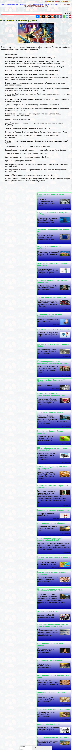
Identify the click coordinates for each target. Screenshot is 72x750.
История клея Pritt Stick (13, 421)
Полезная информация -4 (11, 698)
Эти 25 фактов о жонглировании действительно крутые (16, 591)
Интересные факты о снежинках (51, 609)
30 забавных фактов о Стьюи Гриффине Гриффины (50, 262)
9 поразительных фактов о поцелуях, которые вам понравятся (19, 531)
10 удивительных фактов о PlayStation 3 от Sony (14, 195)
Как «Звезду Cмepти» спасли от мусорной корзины (16, 571)
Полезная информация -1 (11, 696)
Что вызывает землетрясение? (16, 453)
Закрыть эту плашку (41, 748)
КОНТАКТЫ (38, 4)
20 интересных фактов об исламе (17, 374)
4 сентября (47, 63)
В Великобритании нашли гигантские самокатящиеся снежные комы (18, 435)
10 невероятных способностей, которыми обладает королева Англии (53, 663)
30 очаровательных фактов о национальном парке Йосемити (51, 422)
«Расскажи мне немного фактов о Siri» (19, 519)
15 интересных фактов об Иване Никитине (35, 737)
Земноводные (25, 4)
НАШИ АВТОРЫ (51, 4)
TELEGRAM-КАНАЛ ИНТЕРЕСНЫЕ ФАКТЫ (46, 5)
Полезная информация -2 (33, 696)
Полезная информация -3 (55, 696)
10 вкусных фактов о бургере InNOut (18, 662)
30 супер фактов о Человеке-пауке (17, 245)
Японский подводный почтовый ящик (54, 643)
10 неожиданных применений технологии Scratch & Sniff (50, 390)
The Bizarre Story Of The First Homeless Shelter (50, 277)
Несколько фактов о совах (14, 557)
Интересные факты (58, 1)
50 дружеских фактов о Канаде (51, 314)
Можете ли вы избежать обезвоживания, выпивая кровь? (17, 296)
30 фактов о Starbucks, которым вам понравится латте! (18, 351)
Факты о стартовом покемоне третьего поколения (15, 390)
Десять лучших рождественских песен (54, 374)
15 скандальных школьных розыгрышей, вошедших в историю (18, 277)
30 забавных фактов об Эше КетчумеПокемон (15, 644)
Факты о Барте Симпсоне (48, 590)
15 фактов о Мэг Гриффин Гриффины (19, 262)
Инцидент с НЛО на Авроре (49, 504)
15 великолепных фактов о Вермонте (19, 504)
